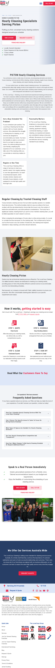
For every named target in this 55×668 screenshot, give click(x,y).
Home (3, 15)
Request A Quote (26, 38)
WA (6, 15)
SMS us (25, 314)
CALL (35, 488)
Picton (9, 15)
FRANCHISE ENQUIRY (18, 42)
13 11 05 (20, 314)
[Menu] (41, 4)
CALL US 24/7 (49, 3)
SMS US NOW (9, 38)
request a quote (34, 314)
